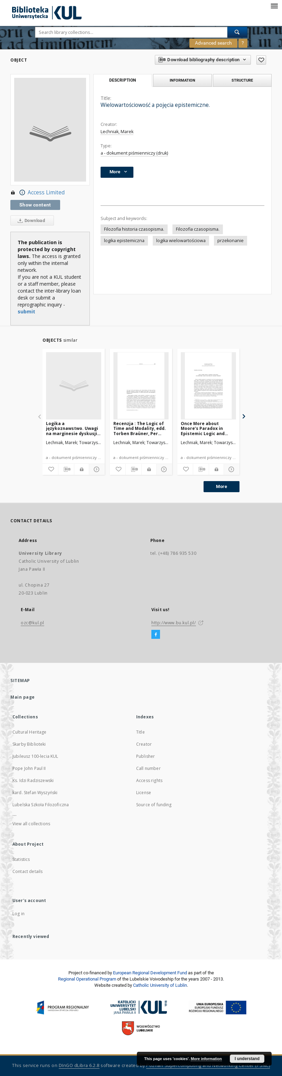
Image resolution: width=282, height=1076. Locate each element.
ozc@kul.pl (32, 623)
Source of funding (154, 805)
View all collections (31, 824)
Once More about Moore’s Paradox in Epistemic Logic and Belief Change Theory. (205, 428)
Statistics (21, 859)
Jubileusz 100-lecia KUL (35, 756)
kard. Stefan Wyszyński (34, 792)
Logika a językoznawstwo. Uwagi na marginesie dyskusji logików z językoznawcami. (72, 428)
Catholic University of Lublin (160, 985)
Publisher (145, 756)
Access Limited (37, 192)
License (143, 792)
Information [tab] (182, 80)
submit (26, 311)
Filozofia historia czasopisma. (134, 229)
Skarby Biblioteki (29, 744)
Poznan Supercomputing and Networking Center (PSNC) (208, 1065)
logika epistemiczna (124, 240)
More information (206, 1059)
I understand (247, 1058)
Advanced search (213, 43)
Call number (148, 768)
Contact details (27, 871)
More (221, 486)
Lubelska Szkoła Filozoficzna (40, 805)
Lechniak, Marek (117, 132)
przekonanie (230, 240)
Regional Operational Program (87, 979)
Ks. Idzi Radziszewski (33, 780)
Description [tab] (122, 80)
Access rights (149, 780)
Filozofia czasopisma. (197, 229)
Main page (22, 697)
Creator (144, 744)
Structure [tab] (242, 80)
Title (140, 732)
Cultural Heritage (29, 732)
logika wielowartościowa (181, 240)
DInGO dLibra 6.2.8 (79, 1065)
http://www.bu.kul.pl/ (173, 623)
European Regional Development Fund (150, 972)
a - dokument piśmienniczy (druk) (134, 153)
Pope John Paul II (29, 768)
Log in (18, 914)
